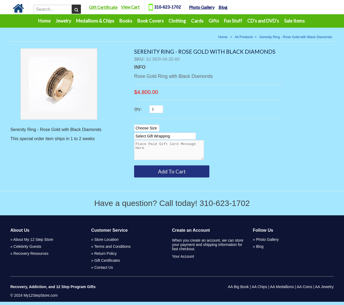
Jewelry (63, 21)
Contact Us (103, 270)
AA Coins (304, 290)
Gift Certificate (106, 7)
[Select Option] (146, 128)
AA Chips (259, 290)
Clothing (177, 21)
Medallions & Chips (95, 21)
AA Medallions (282, 290)
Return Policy (105, 257)
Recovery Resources (30, 257)
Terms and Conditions (112, 250)
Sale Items (294, 21)
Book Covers (150, 21)
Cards (197, 21)
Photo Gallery (205, 7)
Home (44, 21)
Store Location (106, 243)
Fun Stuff (233, 21)
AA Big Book (238, 290)
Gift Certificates (107, 264)
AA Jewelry (324, 290)
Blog (226, 7)
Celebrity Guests (27, 250)
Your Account (183, 259)
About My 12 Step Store (33, 243)
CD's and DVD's (263, 21)
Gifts (214, 21)
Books (125, 21)
